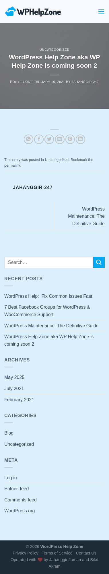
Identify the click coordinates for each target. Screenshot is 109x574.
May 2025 (14, 377)
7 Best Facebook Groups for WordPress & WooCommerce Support (47, 311)
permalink (12, 165)
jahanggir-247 (85, 81)
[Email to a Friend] (60, 139)
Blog (8, 433)
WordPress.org (19, 510)
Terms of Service (57, 553)
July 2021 (14, 388)
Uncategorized (54, 49)
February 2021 (19, 399)
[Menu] (101, 11)
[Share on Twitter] (49, 139)
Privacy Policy (25, 553)
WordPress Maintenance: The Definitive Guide (86, 216)
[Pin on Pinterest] (70, 139)
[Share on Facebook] (39, 139)
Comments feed (20, 499)
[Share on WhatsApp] (28, 139)
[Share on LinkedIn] (80, 139)
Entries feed (16, 488)
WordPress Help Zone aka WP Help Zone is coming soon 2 (49, 340)
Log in (10, 477)
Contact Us (86, 553)
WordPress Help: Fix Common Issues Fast (48, 296)
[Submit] (99, 262)
